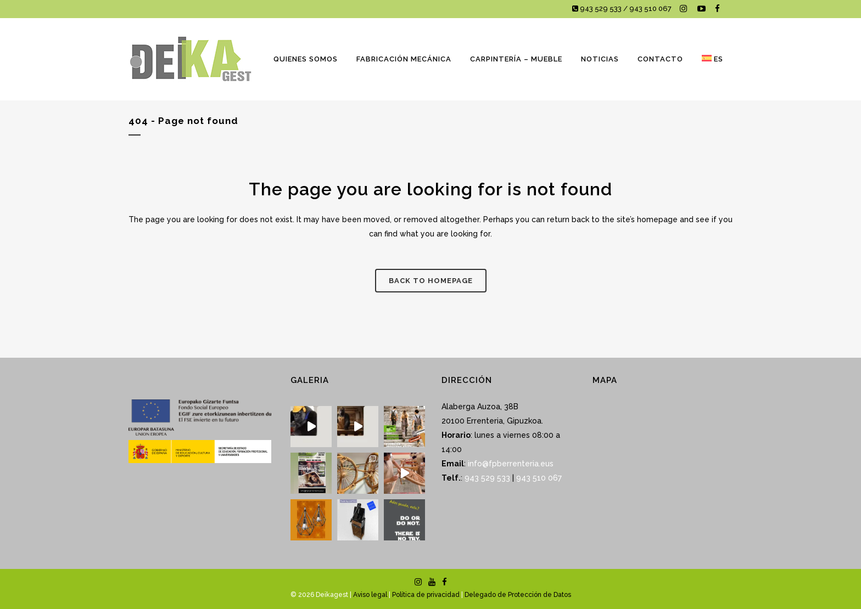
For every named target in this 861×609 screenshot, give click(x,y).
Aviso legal (370, 595)
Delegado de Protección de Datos (518, 595)
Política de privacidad (426, 595)
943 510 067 (538, 477)
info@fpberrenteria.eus (511, 463)
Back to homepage (431, 281)
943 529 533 (487, 477)
